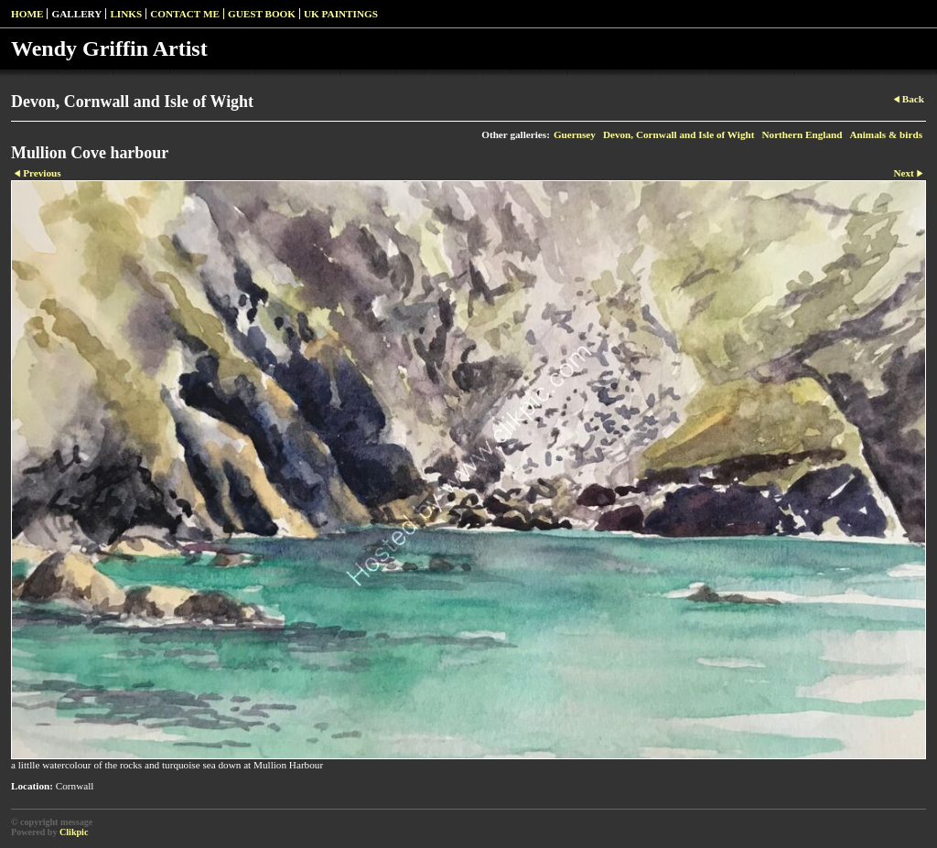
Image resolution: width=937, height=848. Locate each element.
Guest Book (262, 13)
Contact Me (185, 13)
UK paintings (341, 13)
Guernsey (575, 134)
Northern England (801, 134)
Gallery (76, 13)
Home (27, 13)
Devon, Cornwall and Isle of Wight (679, 134)
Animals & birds (885, 134)
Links (126, 13)
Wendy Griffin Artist (109, 48)
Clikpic (73, 832)
